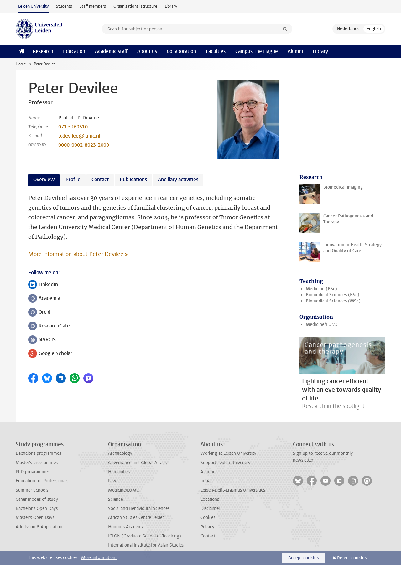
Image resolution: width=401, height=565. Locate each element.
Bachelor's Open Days (37, 508)
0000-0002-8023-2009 (83, 145)
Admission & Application (39, 527)
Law (112, 481)
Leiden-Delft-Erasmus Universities (232, 490)
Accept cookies (303, 558)
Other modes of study (37, 499)
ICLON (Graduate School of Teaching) (144, 536)
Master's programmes (37, 463)
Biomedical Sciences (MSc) (333, 301)
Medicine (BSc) (321, 289)
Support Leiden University (225, 463)
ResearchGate (49, 326)
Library (171, 6)
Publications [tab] (133, 179)
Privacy (207, 527)
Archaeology (120, 453)
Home (21, 63)
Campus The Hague (256, 51)
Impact (207, 481)
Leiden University (33, 6)
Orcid (39, 313)
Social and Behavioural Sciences (138, 508)
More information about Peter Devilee (75, 254)
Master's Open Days (35, 518)
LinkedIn (43, 285)
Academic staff (111, 51)
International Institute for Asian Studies (146, 545)
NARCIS (42, 340)
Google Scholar (50, 354)
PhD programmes (32, 472)
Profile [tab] (73, 179)
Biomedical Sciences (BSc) (332, 295)
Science (115, 499)
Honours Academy (126, 527)
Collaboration (181, 51)
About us (147, 51)
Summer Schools (32, 490)
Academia (44, 299)
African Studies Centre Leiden (136, 518)
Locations (209, 499)
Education (74, 51)
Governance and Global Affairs (137, 463)
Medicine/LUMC (322, 324)
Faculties (216, 51)
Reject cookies (352, 558)
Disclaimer (210, 508)
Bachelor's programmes (38, 453)
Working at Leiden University (228, 453)
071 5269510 (73, 126)
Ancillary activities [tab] (178, 179)
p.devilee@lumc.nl (79, 136)
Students (64, 6)
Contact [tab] (100, 179)
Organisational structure (135, 6)
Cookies (207, 518)
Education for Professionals (42, 481)
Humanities (119, 472)
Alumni (295, 51)
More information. (99, 558)
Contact (208, 536)
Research (43, 51)
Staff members (93, 6)
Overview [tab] (44, 179)
